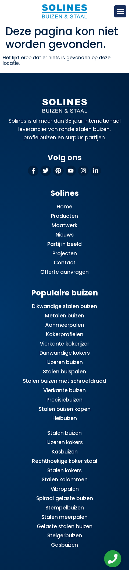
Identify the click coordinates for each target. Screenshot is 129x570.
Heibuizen (64, 418)
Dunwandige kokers (65, 353)
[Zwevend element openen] (113, 558)
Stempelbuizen (64, 507)
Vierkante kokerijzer (64, 343)
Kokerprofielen (64, 334)
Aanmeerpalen (64, 325)
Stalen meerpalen (64, 517)
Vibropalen (65, 489)
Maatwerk (64, 225)
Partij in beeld (64, 244)
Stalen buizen (64, 433)
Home (64, 206)
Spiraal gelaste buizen (64, 498)
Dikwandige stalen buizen (64, 306)
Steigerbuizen (64, 535)
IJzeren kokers (64, 442)
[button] (120, 11)
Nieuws (65, 234)
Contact (65, 262)
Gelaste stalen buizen (64, 526)
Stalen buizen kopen (65, 409)
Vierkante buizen (64, 390)
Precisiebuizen (64, 399)
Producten (64, 216)
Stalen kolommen (65, 479)
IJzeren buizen (64, 362)
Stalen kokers (64, 470)
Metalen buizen (64, 315)
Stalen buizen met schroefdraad (64, 381)
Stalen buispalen (64, 371)
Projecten (64, 253)
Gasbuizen (64, 545)
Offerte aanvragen (64, 272)
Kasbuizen (65, 451)
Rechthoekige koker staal (64, 461)
